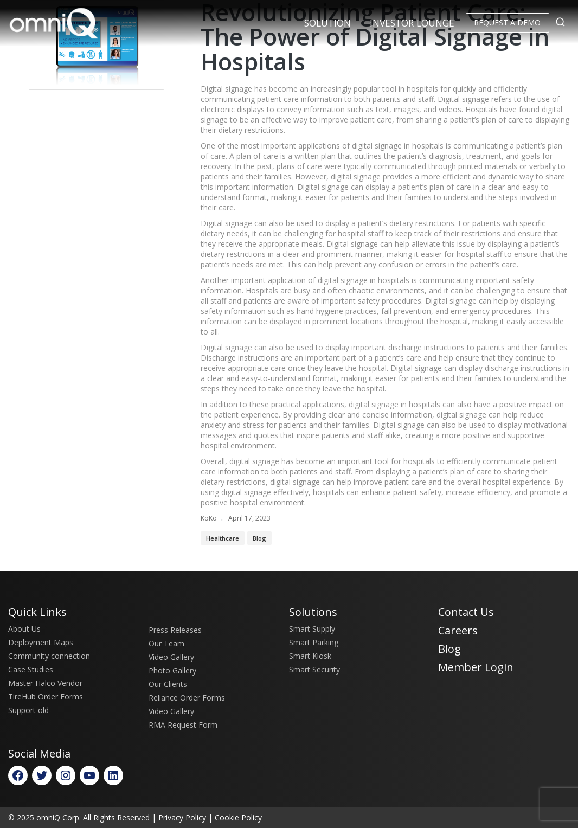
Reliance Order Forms (187, 697)
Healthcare (222, 538)
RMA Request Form (183, 725)
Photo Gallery (172, 670)
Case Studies (30, 669)
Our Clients (168, 684)
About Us (24, 629)
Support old (28, 710)
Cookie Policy (238, 817)
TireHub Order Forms (45, 696)
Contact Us (466, 612)
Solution (327, 22)
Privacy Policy (182, 817)
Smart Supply (312, 629)
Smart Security (314, 669)
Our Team (166, 643)
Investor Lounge (412, 22)
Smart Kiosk (310, 656)
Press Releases (175, 630)
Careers (458, 630)
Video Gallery (171, 657)
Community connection (49, 656)
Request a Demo (507, 22)
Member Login (475, 667)
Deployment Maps (40, 642)
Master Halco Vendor (45, 683)
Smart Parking (313, 642)
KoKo (209, 518)
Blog (259, 538)
